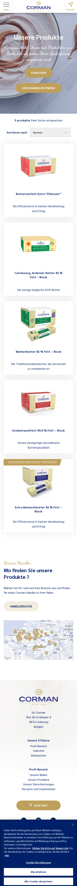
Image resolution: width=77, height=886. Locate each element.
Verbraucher (38, 755)
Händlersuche (21, 606)
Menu (6, 7)
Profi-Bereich (38, 746)
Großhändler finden (38, 88)
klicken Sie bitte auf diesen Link (50, 849)
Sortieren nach (17, 132)
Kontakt (38, 805)
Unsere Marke (38, 775)
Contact (70, 6)
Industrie (38, 750)
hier (7, 856)
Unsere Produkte (38, 779)
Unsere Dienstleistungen (38, 784)
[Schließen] (73, 826)
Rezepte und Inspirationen (38, 789)
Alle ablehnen (38, 872)
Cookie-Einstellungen (38, 863)
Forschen (38, 73)
